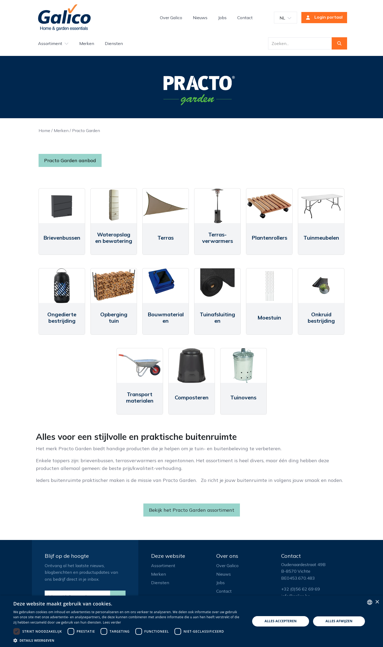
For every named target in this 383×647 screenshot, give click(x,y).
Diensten (160, 582)
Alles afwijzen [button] (339, 621)
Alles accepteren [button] (281, 621)
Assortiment (163, 565)
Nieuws (223, 574)
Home (44, 130)
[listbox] (369, 602)
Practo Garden (86, 130)
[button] (128, 640)
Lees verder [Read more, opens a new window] (112, 622)
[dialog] (191, 621)
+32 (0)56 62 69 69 (300, 589)
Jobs (220, 582)
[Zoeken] (339, 43)
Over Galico (227, 565)
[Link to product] (62, 206)
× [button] (377, 602)
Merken (61, 130)
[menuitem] (171, 17)
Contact (224, 591)
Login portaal (323, 17)
